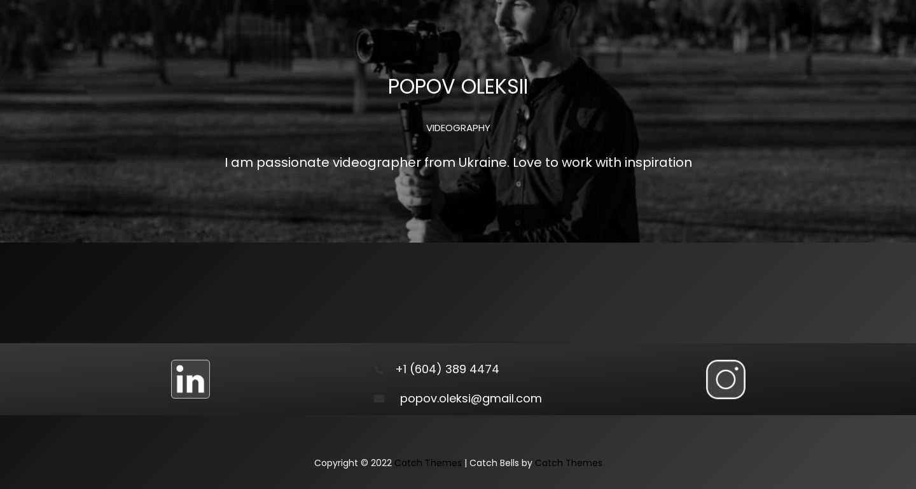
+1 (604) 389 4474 (447, 369)
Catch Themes (428, 463)
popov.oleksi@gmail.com (471, 398)
